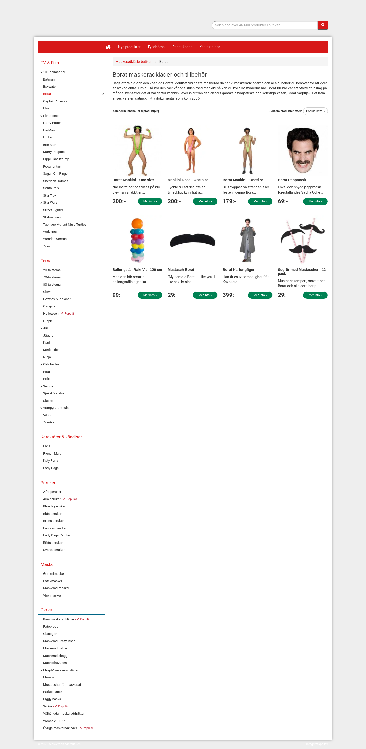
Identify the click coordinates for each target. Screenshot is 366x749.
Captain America (55, 101)
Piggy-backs (52, 699)
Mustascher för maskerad (62, 685)
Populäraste (315, 111)
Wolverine (50, 232)
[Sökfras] (265, 25)
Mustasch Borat (180, 270)
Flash (47, 108)
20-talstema (52, 270)
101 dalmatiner (54, 72)
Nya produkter (129, 47)
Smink (56, 706)
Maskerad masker (56, 588)
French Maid (52, 453)
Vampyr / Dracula (56, 408)
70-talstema (52, 277)
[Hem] (108, 47)
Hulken (48, 137)
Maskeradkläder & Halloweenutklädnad (70, 30)
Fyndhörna (156, 47)
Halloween (59, 313)
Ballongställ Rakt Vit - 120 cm (137, 270)
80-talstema (52, 284)
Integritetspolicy (317, 744)
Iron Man (49, 145)
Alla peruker (60, 499)
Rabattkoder (182, 47)
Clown (47, 292)
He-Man (49, 130)
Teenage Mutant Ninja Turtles (64, 224)
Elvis (46, 446)
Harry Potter (52, 123)
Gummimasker (54, 574)
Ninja (47, 357)
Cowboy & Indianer (57, 299)
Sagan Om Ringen (56, 174)
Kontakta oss (209, 47)
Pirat (46, 372)
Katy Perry (50, 461)
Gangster (50, 306)
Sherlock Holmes (55, 181)
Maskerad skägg (55, 656)
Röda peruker (53, 543)
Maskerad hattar (55, 648)
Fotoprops (50, 626)
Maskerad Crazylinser (59, 641)
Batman (49, 79)
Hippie (48, 321)
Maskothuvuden (55, 663)
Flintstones (51, 116)
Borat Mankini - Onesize (243, 180)
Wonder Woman (55, 239)
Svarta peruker (54, 550)
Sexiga (48, 386)
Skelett (48, 401)
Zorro (47, 246)
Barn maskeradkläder (66, 619)
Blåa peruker (52, 514)
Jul (45, 328)
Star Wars (50, 202)
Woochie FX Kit (54, 721)
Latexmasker (52, 581)
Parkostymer (52, 692)
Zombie (48, 422)
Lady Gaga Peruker (57, 535)
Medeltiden (51, 350)
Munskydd (50, 677)
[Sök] (323, 25)
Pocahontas (52, 166)
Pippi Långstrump (56, 159)
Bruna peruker (53, 521)
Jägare (48, 335)
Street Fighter (53, 210)
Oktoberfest (51, 364)
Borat (47, 94)
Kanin (47, 342)
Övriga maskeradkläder (68, 728)
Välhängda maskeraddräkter (63, 713)
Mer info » (150, 201)
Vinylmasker (52, 595)
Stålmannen (52, 217)
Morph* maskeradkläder (61, 670)
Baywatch (50, 86)
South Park (51, 188)
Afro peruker (52, 492)
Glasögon (50, 634)
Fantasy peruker (55, 528)
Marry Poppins (54, 152)
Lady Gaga (51, 468)
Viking (47, 415)
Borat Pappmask (292, 180)
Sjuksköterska (53, 393)
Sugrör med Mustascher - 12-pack (302, 272)
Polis (47, 379)
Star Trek (49, 195)
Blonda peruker (54, 506)
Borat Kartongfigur (238, 270)
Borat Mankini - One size (133, 180)
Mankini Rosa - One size (187, 180)
